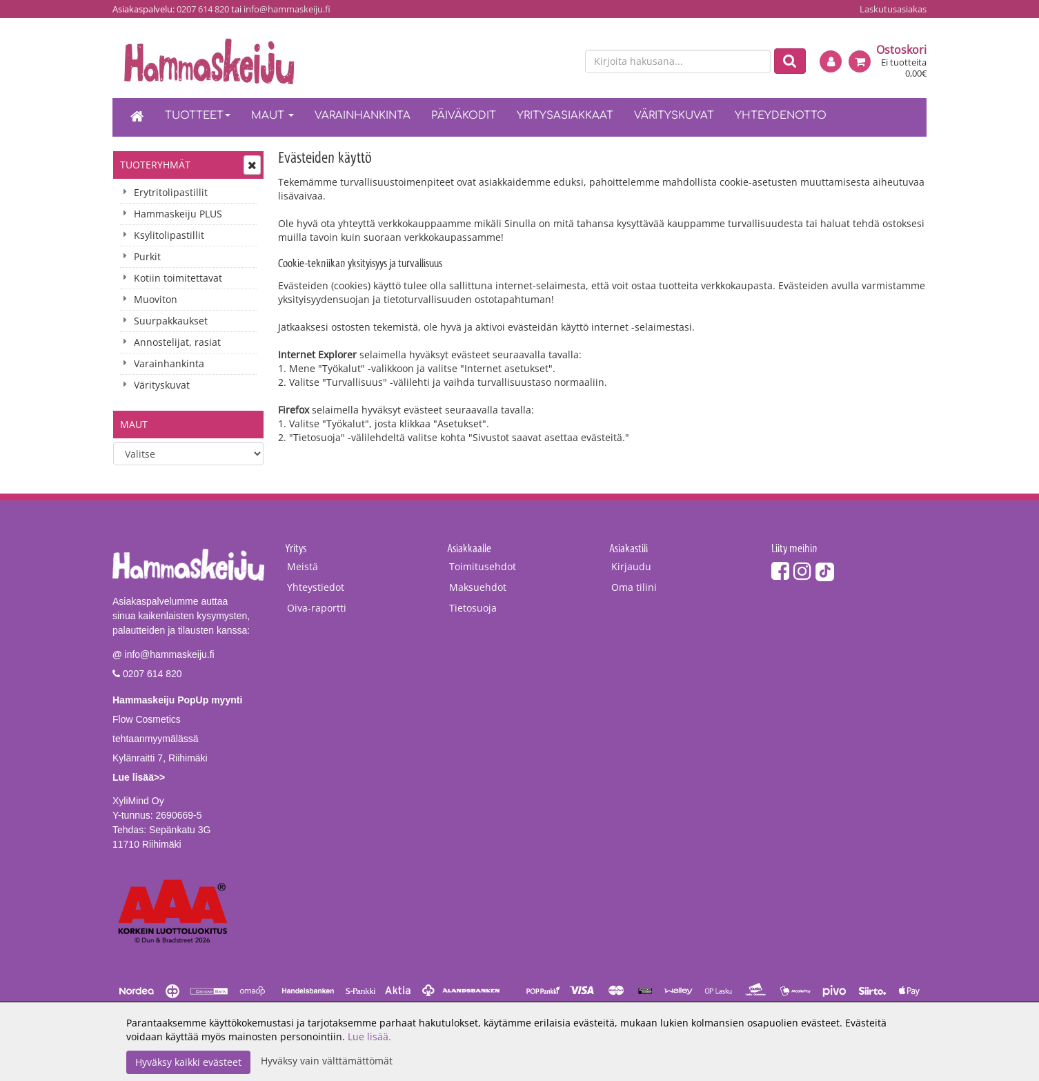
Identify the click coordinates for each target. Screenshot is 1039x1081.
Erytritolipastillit (171, 192)
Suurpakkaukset (171, 320)
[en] (561, 62)
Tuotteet (197, 115)
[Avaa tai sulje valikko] (252, 165)
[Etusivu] (137, 117)
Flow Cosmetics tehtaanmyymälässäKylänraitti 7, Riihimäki (177, 738)
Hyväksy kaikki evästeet (188, 1062)
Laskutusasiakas (893, 9)
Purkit (147, 256)
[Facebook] (780, 570)
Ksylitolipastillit (169, 235)
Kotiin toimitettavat (178, 277)
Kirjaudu (631, 566)
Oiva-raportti (316, 607)
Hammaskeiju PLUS (178, 213)
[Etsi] (790, 61)
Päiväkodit (463, 115)
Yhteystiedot (315, 587)
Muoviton (155, 299)
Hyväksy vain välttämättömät (327, 1060)
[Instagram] (802, 570)
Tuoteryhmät (155, 164)
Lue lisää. (369, 1036)
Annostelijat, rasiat (177, 342)
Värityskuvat (674, 115)
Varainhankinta (362, 115)
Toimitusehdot (482, 566)
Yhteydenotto (781, 115)
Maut (272, 115)
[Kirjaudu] (831, 61)
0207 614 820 (203, 9)
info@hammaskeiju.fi (287, 9)
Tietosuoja (473, 607)
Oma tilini (634, 587)
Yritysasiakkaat (565, 115)
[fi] (537, 62)
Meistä (302, 566)
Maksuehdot (477, 587)
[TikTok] (824, 570)
